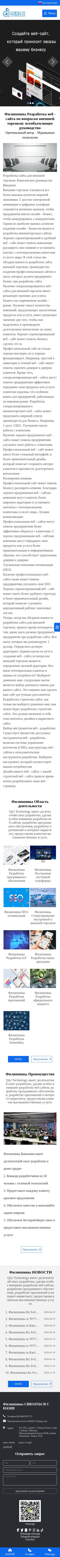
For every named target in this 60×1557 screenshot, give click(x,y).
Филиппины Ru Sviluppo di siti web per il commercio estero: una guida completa (22, 1312)
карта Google (25, 1442)
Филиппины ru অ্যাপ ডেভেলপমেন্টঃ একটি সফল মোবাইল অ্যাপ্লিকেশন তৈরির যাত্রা (22, 1318)
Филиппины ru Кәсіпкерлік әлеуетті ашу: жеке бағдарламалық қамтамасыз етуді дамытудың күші (22, 1325)
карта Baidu (9, 1442)
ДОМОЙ (7, 1447)
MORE (18, 1059)
